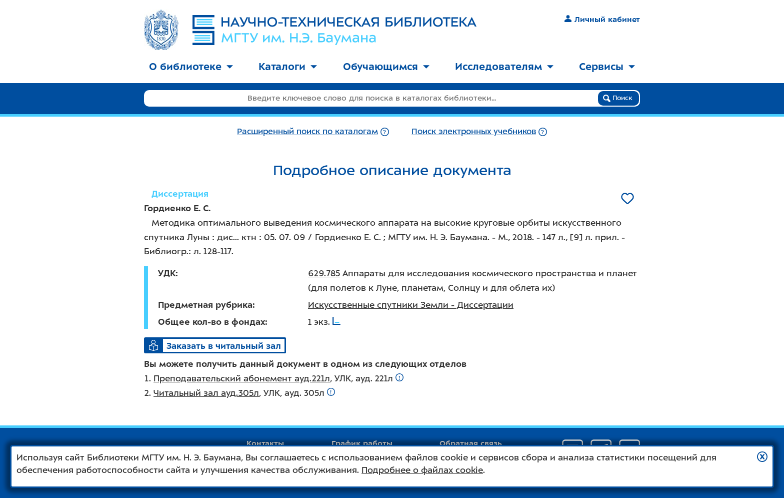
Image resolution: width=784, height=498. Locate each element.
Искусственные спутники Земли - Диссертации (411, 304)
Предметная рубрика (205, 304)
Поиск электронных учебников (474, 131)
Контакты (265, 443)
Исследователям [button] (504, 66)
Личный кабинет (602, 20)
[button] (762, 456)
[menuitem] (191, 67)
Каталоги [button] (287, 66)
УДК (167, 273)
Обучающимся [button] (386, 66)
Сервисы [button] (607, 66)
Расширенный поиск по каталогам (307, 131)
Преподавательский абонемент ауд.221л (242, 378)
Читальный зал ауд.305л (206, 392)
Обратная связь (471, 443)
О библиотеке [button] (191, 66)
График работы (362, 443)
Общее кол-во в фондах (211, 321)
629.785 (324, 273)
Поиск (617, 98)
